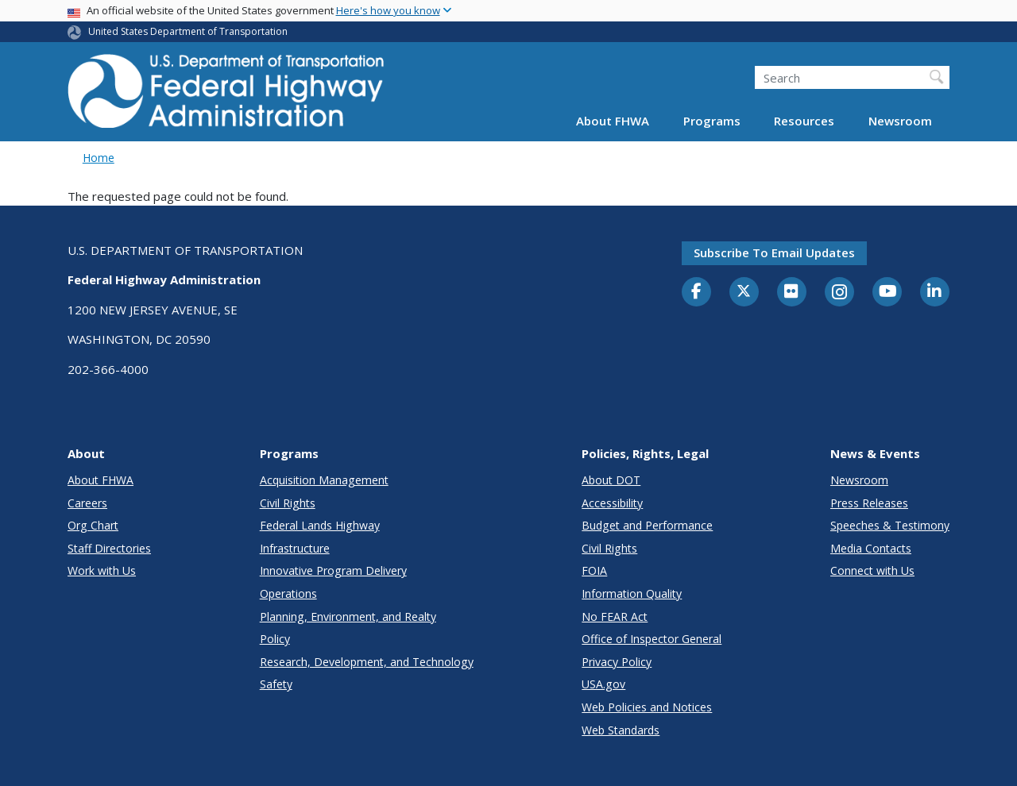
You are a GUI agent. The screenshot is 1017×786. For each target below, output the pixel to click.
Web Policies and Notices (647, 707)
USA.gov (603, 684)
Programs (712, 121)
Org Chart (93, 525)
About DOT (611, 479)
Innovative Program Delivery (333, 570)
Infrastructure (295, 548)
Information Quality (632, 593)
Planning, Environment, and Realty (348, 616)
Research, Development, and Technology (367, 661)
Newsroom (900, 121)
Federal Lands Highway (320, 525)
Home (98, 157)
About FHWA (612, 121)
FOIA (594, 570)
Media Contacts (870, 548)
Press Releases (869, 503)
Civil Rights (287, 503)
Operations (288, 593)
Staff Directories (109, 548)
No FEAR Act (615, 616)
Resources (804, 121)
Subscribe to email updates (774, 252)
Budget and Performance (647, 525)
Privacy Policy (617, 661)
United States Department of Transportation (188, 31)
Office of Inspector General (651, 638)
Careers (87, 503)
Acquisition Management (324, 479)
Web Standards (620, 730)
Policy (275, 638)
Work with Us (102, 570)
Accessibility (612, 503)
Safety (276, 684)
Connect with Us (872, 570)
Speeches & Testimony (889, 525)
